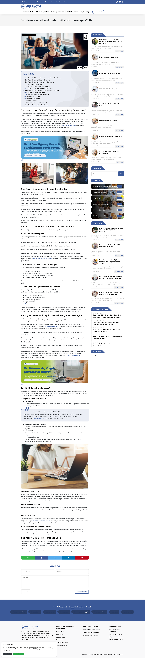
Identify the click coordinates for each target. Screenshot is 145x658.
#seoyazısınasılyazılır (100, 612)
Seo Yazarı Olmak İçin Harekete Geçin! (35, 105)
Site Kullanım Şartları (118, 654)
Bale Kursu (59, 639)
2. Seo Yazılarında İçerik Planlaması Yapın (38, 86)
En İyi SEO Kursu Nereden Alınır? (35, 92)
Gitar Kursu (59, 634)
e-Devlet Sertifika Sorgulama (114, 630)
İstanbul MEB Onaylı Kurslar (91, 629)
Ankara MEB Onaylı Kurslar (91, 632)
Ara (121, 173)
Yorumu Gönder (82, 592)
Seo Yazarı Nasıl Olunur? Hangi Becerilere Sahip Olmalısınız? (42, 78)
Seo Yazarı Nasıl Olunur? (33, 96)
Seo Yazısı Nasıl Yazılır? (32, 98)
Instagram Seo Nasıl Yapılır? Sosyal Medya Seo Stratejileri (41, 90)
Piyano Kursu (60, 631)
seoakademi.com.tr (39, 418)
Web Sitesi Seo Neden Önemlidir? (36, 103)
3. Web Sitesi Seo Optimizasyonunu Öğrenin (39, 88)
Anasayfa (84, 654)
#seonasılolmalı (50, 612)
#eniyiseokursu (127, 612)
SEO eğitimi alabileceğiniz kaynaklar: (37, 94)
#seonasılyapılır (35, 612)
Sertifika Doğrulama (115, 634)
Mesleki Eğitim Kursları (116, 639)
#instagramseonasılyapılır (81, 612)
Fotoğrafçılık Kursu (62, 642)
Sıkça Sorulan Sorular (29, 35)
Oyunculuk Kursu (61, 645)
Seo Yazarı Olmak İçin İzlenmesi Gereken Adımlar (38, 82)
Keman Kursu (60, 637)
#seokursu (115, 612)
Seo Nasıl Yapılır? (31, 101)
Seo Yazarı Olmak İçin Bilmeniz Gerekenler (36, 80)
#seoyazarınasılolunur (19, 612)
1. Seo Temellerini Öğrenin (33, 84)
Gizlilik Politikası (107, 654)
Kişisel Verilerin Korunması (95, 654)
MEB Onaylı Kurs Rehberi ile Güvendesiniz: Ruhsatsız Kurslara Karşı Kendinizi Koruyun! (45, 2)
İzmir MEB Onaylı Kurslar (90, 635)
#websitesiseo (64, 612)
